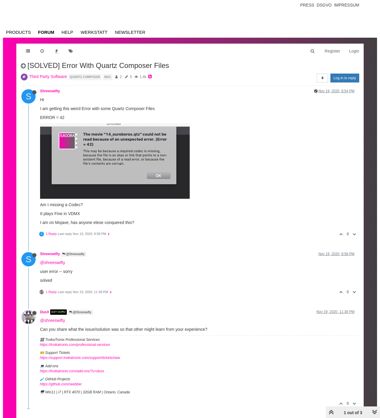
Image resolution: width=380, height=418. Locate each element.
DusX (44, 312)
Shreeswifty (50, 91)
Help (67, 32)
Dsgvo (324, 5)
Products (18, 32)
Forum (46, 32)
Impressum (346, 5)
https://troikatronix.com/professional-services (75, 345)
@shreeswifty (52, 262)
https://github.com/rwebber (61, 384)
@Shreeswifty (73, 254)
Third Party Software (48, 76)
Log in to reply (345, 78)
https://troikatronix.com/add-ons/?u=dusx (72, 371)
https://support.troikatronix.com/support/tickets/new (80, 358)
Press (307, 5)
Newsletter (130, 32)
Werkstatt (94, 32)
